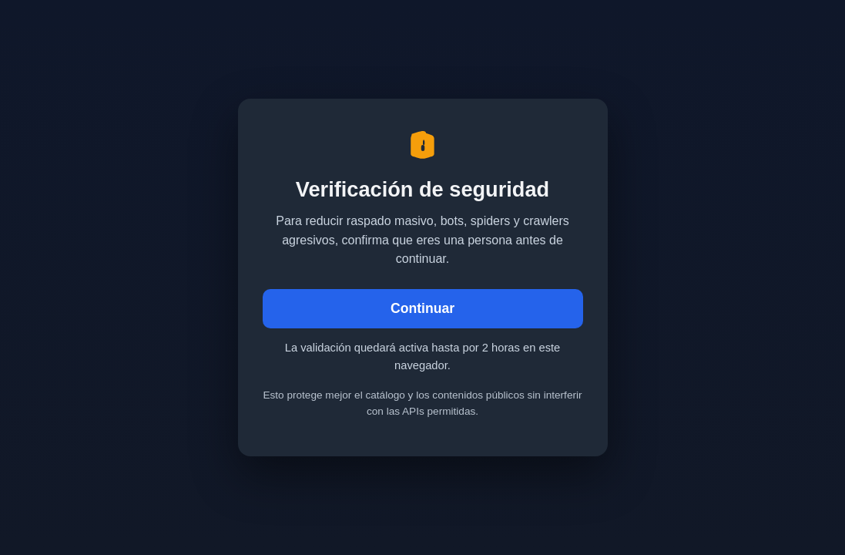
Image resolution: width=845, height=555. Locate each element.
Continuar (422, 308)
